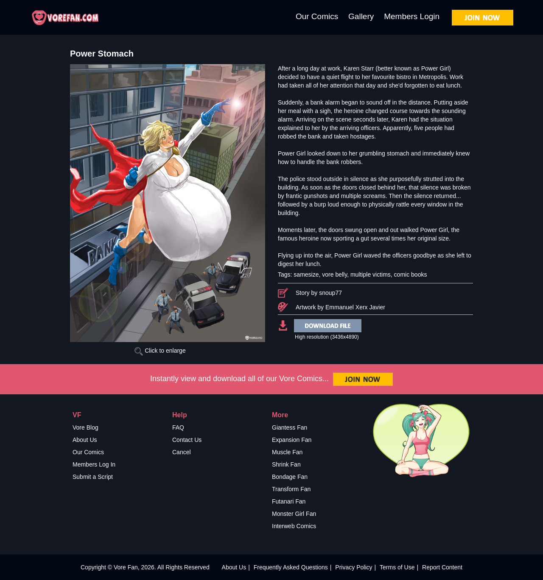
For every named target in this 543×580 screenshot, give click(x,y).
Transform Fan (291, 489)
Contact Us (187, 439)
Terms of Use (397, 567)
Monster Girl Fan (294, 513)
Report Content (442, 567)
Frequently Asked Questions (291, 567)
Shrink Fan (286, 464)
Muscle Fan (287, 452)
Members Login (411, 16)
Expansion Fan (291, 439)
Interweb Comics (294, 526)
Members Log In (94, 464)
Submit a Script (93, 476)
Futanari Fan (288, 501)
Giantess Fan (289, 427)
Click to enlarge (159, 350)
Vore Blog (85, 427)
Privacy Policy (353, 567)
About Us (85, 439)
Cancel (181, 452)
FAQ (178, 427)
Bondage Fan (290, 476)
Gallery (361, 16)
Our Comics (317, 16)
